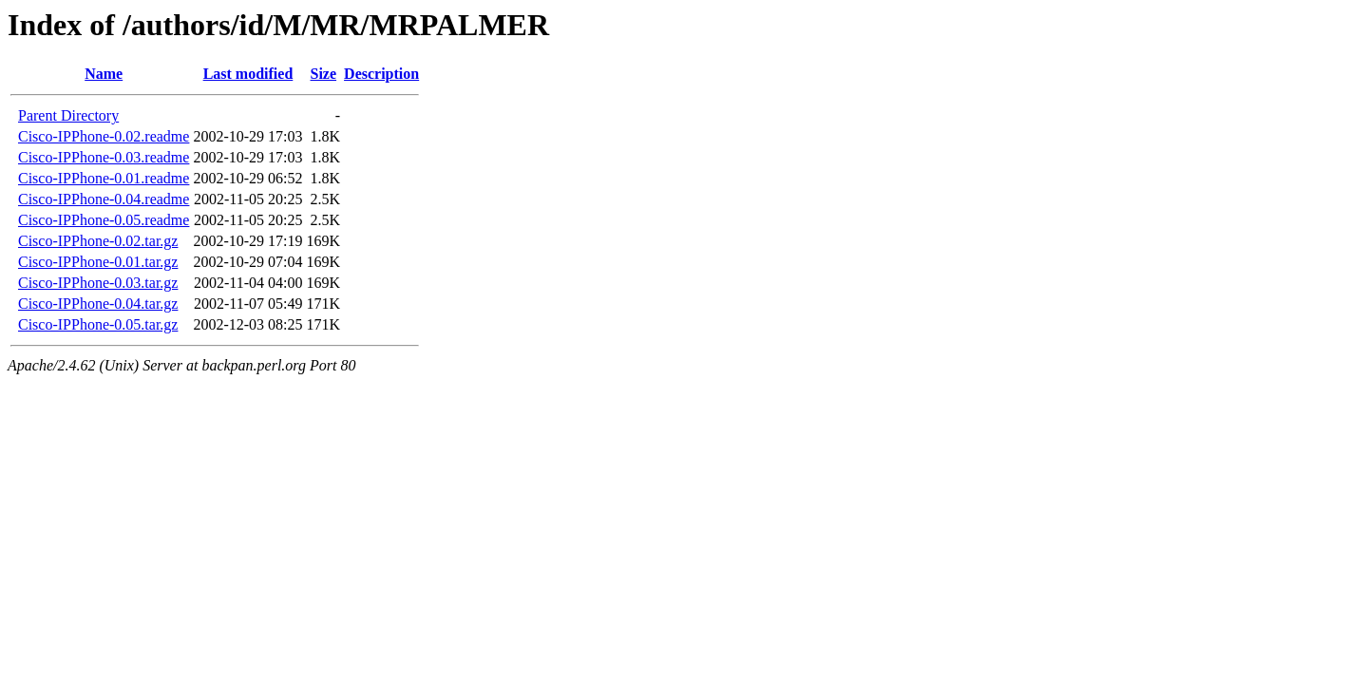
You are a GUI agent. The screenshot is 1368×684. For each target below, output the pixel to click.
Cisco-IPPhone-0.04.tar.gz (98, 303)
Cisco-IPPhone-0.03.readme (103, 157)
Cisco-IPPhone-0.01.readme (103, 178)
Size (324, 74)
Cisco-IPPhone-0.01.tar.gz (98, 262)
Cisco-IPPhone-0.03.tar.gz (98, 283)
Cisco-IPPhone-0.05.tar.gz (98, 324)
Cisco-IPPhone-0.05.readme (103, 220)
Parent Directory (68, 115)
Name (104, 74)
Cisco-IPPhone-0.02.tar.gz (98, 241)
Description (381, 74)
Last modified (248, 74)
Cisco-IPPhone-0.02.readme (103, 136)
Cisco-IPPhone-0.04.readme (103, 199)
